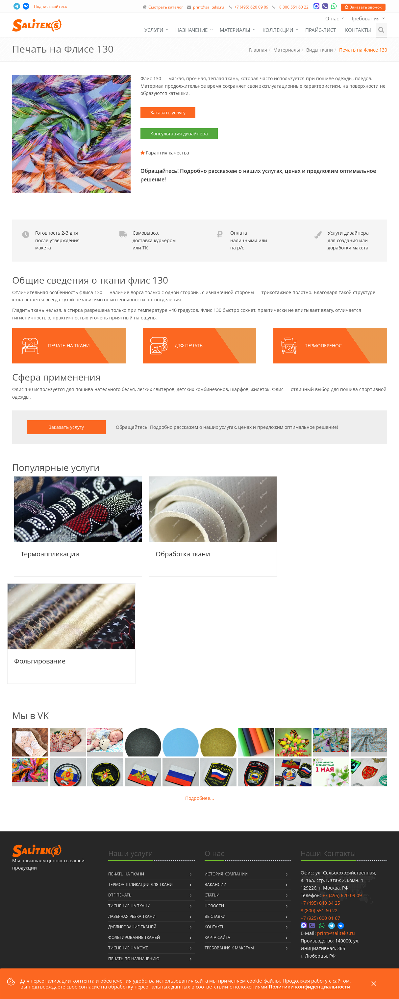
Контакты (358, 30)
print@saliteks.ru (208, 7)
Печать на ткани (69, 345)
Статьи (212, 895)
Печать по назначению (134, 959)
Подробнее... (199, 798)
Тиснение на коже (128, 948)
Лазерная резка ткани (132, 916)
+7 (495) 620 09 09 (251, 7)
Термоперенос (323, 345)
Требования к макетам (229, 948)
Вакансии (215, 884)
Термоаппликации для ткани (140, 884)
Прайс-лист (320, 30)
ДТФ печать (189, 345)
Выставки (215, 916)
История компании (226, 874)
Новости (214, 906)
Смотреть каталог (165, 7)
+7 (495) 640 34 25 (320, 903)
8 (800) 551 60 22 (319, 910)
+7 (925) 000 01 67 (320, 918)
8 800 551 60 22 (294, 7)
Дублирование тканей (132, 927)
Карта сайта (217, 937)
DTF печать (120, 895)
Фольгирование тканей (134, 937)
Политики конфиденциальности (309, 986)
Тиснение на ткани (129, 906)
